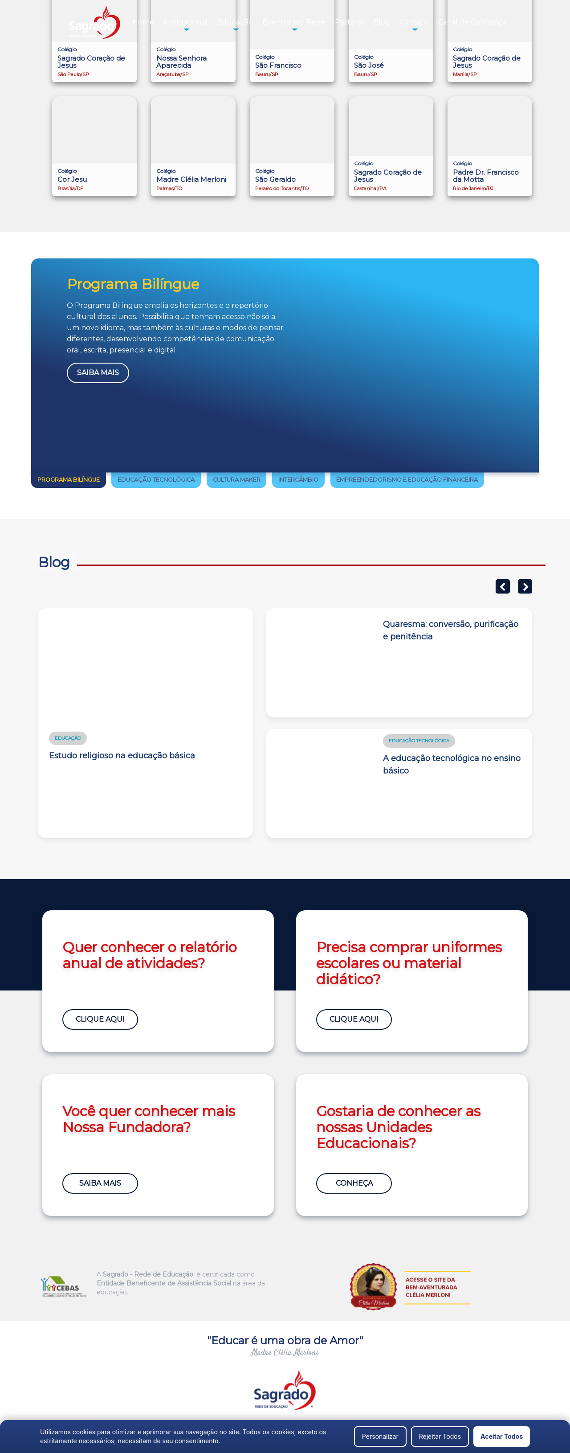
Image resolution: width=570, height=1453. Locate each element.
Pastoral (349, 22)
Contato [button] (413, 22)
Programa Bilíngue (68, 479)
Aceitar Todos (501, 1436)
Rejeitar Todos (440, 1436)
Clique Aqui (100, 1019)
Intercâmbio (298, 479)
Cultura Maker (237, 479)
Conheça (354, 1183)
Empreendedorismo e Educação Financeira (407, 479)
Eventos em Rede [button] (294, 22)
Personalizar (380, 1436)
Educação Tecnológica (156, 479)
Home (143, 22)
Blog (381, 22)
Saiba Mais (98, 372)
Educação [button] (235, 22)
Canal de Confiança (472, 22)
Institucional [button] (185, 22)
